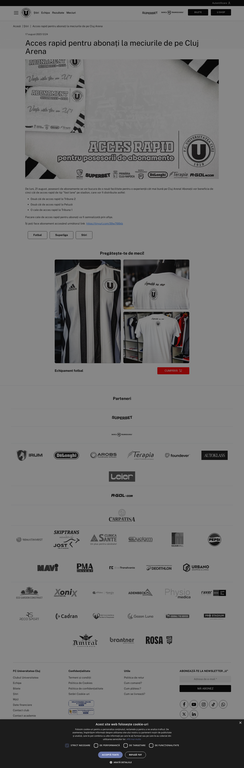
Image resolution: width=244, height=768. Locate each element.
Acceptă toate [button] (110, 754)
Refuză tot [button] (135, 754)
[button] (122, 762)
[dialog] (122, 743)
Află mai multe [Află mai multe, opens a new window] (134, 739)
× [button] (240, 723)
